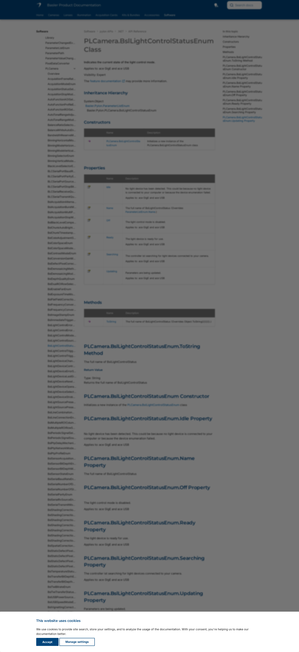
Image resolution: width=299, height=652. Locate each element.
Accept (47, 642)
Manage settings (77, 642)
